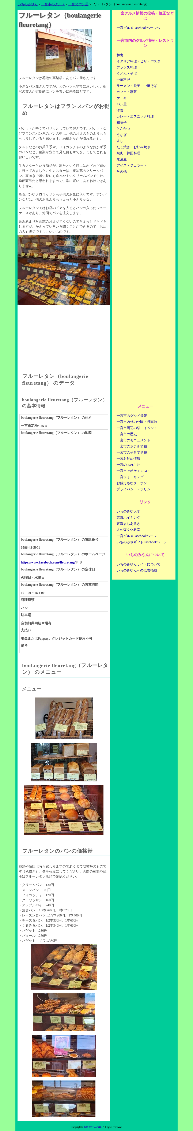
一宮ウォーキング (130, 477)
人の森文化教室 (128, 530)
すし (120, 141)
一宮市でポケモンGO (132, 471)
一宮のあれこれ (128, 464)
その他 (122, 171)
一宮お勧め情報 (128, 458)
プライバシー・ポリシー (135, 489)
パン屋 (122, 104)
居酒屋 (122, 159)
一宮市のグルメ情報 (132, 415)
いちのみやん (28, 4)
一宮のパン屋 (78, 4)
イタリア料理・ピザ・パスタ (138, 61)
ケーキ (122, 98)
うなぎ (122, 135)
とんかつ (123, 128)
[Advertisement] (64, 334)
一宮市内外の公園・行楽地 (137, 422)
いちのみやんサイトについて (138, 564)
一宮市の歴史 (127, 434)
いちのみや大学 (128, 511)
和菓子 (122, 122)
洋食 (120, 110)
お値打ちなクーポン (132, 483)
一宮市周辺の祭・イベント (137, 428)
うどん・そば (127, 73)
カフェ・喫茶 (127, 92)
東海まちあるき (128, 523)
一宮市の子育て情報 (132, 452)
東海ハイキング (128, 517)
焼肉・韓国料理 (128, 153)
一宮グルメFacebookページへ (138, 28)
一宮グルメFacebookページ (137, 536)
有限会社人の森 (92, 1127)
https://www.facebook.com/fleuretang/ (48, 562)
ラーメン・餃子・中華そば (137, 86)
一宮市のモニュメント (133, 440)
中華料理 (123, 79)
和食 (120, 55)
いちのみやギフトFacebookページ (142, 542)
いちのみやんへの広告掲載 (137, 570)
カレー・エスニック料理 (135, 116)
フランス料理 (127, 67)
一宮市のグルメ (53, 4)
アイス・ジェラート (132, 165)
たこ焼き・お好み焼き (133, 147)
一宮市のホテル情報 (132, 446)
